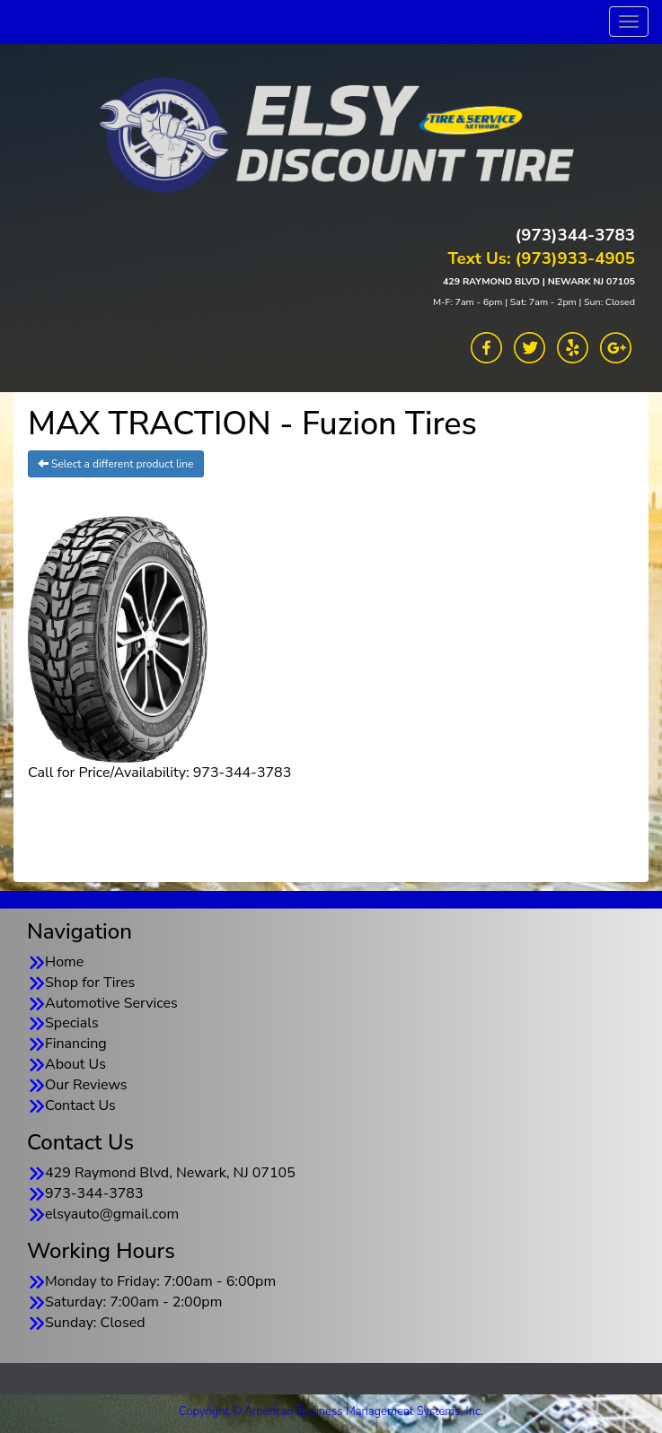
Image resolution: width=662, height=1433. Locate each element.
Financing (76, 1043)
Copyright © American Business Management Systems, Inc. (331, 1411)
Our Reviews (86, 1085)
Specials (72, 1023)
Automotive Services (111, 1003)
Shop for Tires (90, 982)
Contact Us (80, 1105)
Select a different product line (116, 464)
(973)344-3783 (575, 235)
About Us (75, 1064)
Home (64, 962)
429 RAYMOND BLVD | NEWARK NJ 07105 (539, 281)
